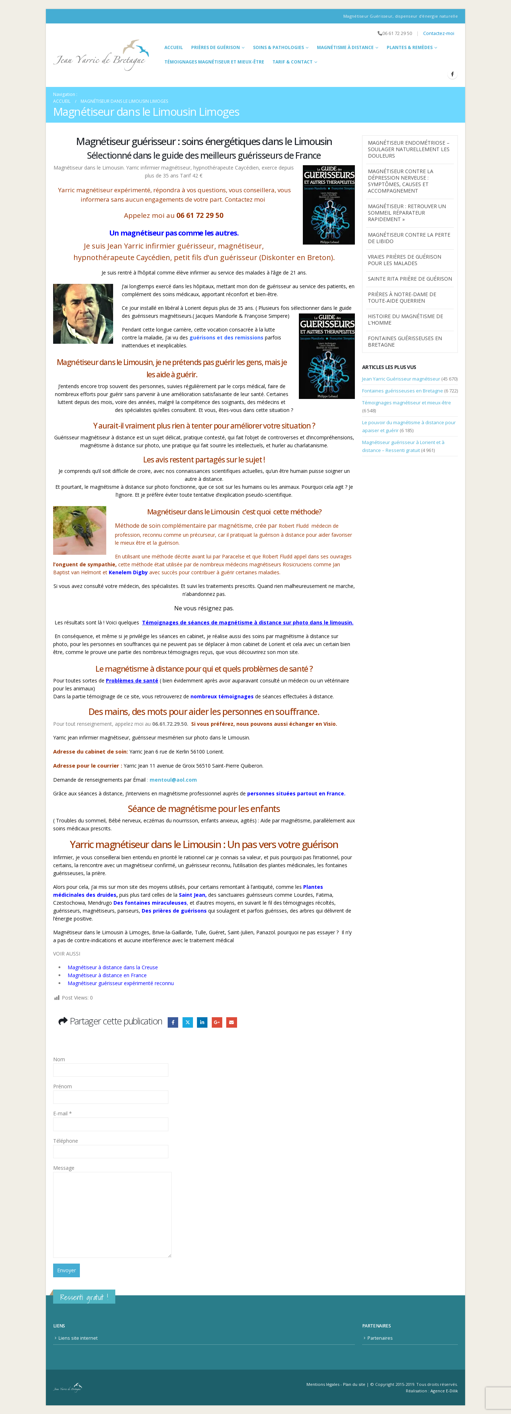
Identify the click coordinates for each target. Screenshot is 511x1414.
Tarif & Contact (292, 62)
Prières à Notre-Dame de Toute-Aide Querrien (402, 297)
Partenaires (380, 1338)
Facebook (173, 1022)
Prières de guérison (215, 47)
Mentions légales (322, 1384)
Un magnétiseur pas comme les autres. (174, 233)
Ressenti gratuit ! (84, 1297)
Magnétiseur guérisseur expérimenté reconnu (121, 983)
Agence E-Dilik (444, 1390)
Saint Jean (192, 894)
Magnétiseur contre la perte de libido (409, 238)
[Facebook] (452, 74)
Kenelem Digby (128, 572)
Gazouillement (187, 1022)
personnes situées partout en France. (296, 793)
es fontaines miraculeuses (152, 902)
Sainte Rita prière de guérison (410, 278)
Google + (217, 1022)
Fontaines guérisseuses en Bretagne (405, 341)
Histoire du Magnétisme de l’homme (405, 319)
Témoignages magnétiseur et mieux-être (214, 62)
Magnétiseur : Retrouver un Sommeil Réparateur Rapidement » (407, 213)
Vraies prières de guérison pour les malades (404, 260)
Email (231, 1022)
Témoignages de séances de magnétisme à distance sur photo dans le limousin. (247, 622)
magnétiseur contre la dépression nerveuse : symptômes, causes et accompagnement (400, 181)
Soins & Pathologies (278, 47)
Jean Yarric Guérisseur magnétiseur (401, 379)
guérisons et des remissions (227, 337)
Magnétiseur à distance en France (107, 975)
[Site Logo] (101, 55)
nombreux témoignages (222, 696)
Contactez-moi (438, 33)
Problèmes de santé (132, 680)
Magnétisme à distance (345, 47)
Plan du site (354, 1384)
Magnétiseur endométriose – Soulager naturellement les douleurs (409, 149)
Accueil (173, 47)
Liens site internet (78, 1338)
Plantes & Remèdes (410, 47)
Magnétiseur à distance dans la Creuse (113, 967)
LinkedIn (202, 1022)
